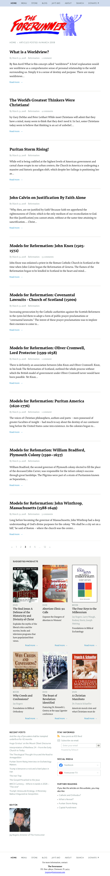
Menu (24, 3)
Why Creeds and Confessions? (22, 697)
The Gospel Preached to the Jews (25, 780)
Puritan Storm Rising (68, 803)
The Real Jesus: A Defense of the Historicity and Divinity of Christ (23, 614)
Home (14, 3)
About (68, 3)
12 (45, 547)
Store (34, 3)
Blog (44, 3)
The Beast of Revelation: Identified (50, 699)
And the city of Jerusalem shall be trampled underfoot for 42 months (29, 738)
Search (80, 3)
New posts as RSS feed (71, 736)
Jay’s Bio (56, 3)
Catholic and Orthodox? (70, 795)
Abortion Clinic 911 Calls (54, 610)
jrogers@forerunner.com (55, 872)
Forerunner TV (71, 772)
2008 (23, 58)
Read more (14, 82)
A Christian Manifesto (79, 697)
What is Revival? (66, 799)
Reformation (34, 58)
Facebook (68, 765)
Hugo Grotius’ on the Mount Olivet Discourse (30, 743)
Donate (92, 857)
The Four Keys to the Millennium (84, 610)
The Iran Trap (16, 775)
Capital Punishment (67, 807)
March (15, 58)
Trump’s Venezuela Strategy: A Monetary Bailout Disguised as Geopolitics (28, 792)
